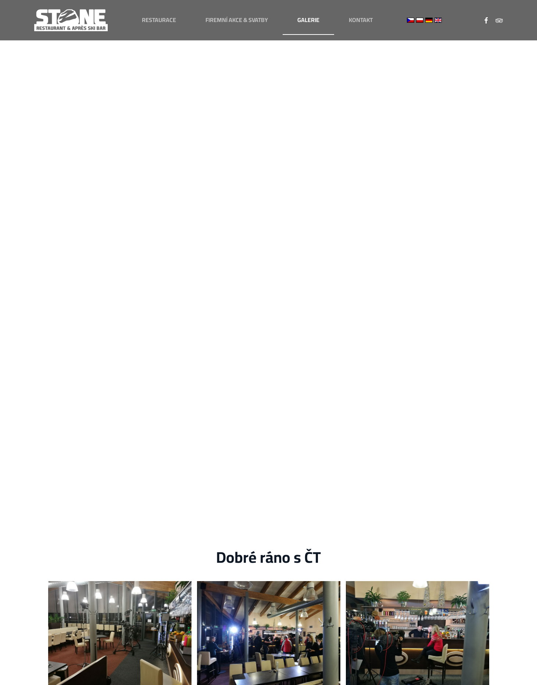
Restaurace (159, 19)
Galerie (308, 19)
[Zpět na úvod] (71, 20)
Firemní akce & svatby (236, 19)
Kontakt (361, 19)
